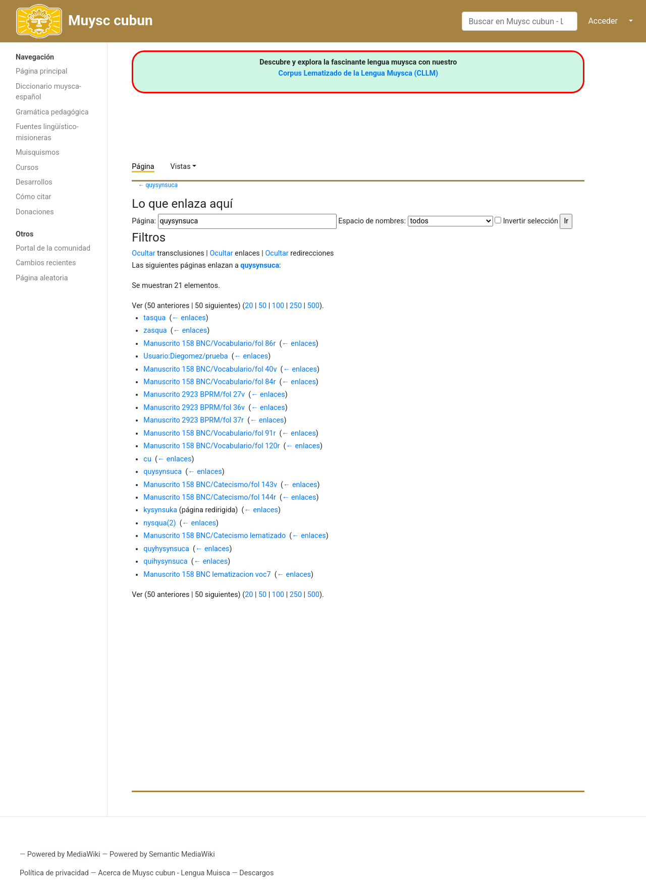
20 (249, 306)
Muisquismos (38, 152)
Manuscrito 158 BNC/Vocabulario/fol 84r (209, 382)
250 (296, 306)
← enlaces (188, 318)
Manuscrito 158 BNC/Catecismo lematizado (214, 535)
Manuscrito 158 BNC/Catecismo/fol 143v (210, 485)
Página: (144, 221)
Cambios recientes (46, 263)
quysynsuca (162, 185)
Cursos (27, 167)
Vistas (181, 166)
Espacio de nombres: (372, 221)
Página (143, 166)
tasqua (154, 318)
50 (262, 306)
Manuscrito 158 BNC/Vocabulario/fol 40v (210, 369)
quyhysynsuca (166, 549)
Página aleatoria (42, 278)
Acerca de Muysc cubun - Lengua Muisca (164, 873)
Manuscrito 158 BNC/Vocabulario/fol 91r (209, 433)
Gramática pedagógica (52, 112)
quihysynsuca (165, 561)
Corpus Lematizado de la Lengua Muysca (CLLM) (359, 73)
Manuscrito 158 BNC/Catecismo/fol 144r (209, 497)
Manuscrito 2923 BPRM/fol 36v (194, 407)
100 (278, 306)
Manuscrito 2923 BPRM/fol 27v (194, 394)
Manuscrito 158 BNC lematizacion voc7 (207, 574)
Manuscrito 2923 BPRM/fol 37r (193, 420)
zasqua (155, 330)
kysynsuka (160, 510)
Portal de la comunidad (53, 248)
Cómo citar (33, 197)
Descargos (256, 873)
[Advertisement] (53, 447)
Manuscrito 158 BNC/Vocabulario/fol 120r (211, 446)
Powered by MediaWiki (63, 854)
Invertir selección (530, 221)
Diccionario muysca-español (48, 92)
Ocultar (143, 253)
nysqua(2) (159, 523)
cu (147, 459)
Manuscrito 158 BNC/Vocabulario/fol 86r (209, 343)
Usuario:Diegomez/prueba (185, 356)
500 (313, 306)
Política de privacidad (54, 873)
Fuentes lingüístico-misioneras (47, 132)
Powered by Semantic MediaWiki (162, 854)
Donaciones (35, 212)
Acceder (603, 21)
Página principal (42, 71)
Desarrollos (34, 182)
